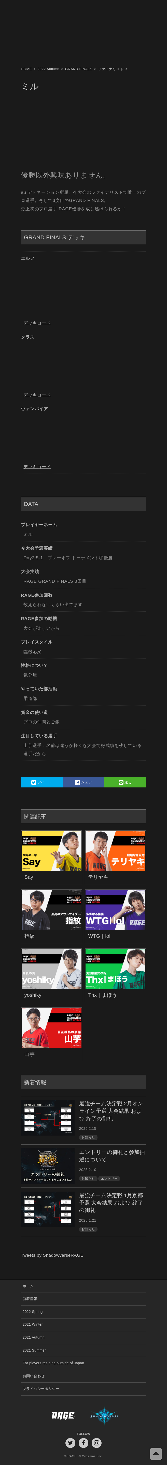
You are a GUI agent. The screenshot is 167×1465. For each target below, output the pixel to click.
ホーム (28, 1286)
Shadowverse (115, 1416)
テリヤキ (98, 877)
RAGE (52, 1416)
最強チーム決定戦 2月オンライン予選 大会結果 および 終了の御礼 (111, 1111)
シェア (83, 782)
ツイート (41, 782)
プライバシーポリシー (41, 1389)
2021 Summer (34, 1350)
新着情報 (30, 1299)
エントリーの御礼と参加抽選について (112, 1155)
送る (125, 782)
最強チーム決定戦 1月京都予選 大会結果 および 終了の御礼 (111, 1202)
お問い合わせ (34, 1376)
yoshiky (32, 995)
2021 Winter (33, 1324)
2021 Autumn (34, 1337)
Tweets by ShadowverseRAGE (52, 1255)
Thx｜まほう (102, 995)
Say (28, 877)
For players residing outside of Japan (53, 1363)
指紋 (29, 936)
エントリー (109, 1178)
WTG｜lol (99, 936)
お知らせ (88, 1137)
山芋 (29, 1054)
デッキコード (37, 323)
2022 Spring (33, 1312)
